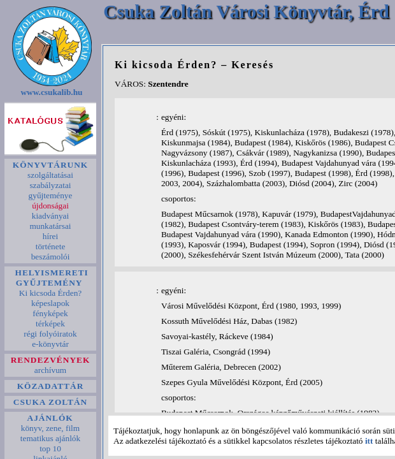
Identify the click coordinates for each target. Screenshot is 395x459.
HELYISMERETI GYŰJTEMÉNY (50, 278)
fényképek (50, 313)
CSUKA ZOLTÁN (50, 402)
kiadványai (50, 216)
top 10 (50, 448)
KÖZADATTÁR (50, 386)
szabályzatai (50, 185)
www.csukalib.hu (51, 92)
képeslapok (50, 303)
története (50, 246)
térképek (51, 323)
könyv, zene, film (50, 428)
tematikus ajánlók (50, 438)
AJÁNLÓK (50, 418)
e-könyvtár (50, 344)
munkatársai (50, 226)
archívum (50, 370)
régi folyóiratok (50, 334)
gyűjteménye (50, 195)
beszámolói (50, 256)
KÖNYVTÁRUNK (50, 165)
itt (369, 441)
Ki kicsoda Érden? (50, 293)
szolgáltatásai (50, 175)
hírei (50, 236)
